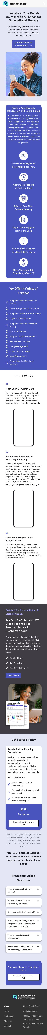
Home (6, 1011)
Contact (7, 1026)
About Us (8, 1021)
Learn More (13, 675)
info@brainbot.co (30, 1011)
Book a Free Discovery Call (23, 823)
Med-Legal (8, 1016)
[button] (43, 4)
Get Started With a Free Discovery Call (23, 44)
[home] (21, 4)
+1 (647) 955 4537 (31, 1006)
